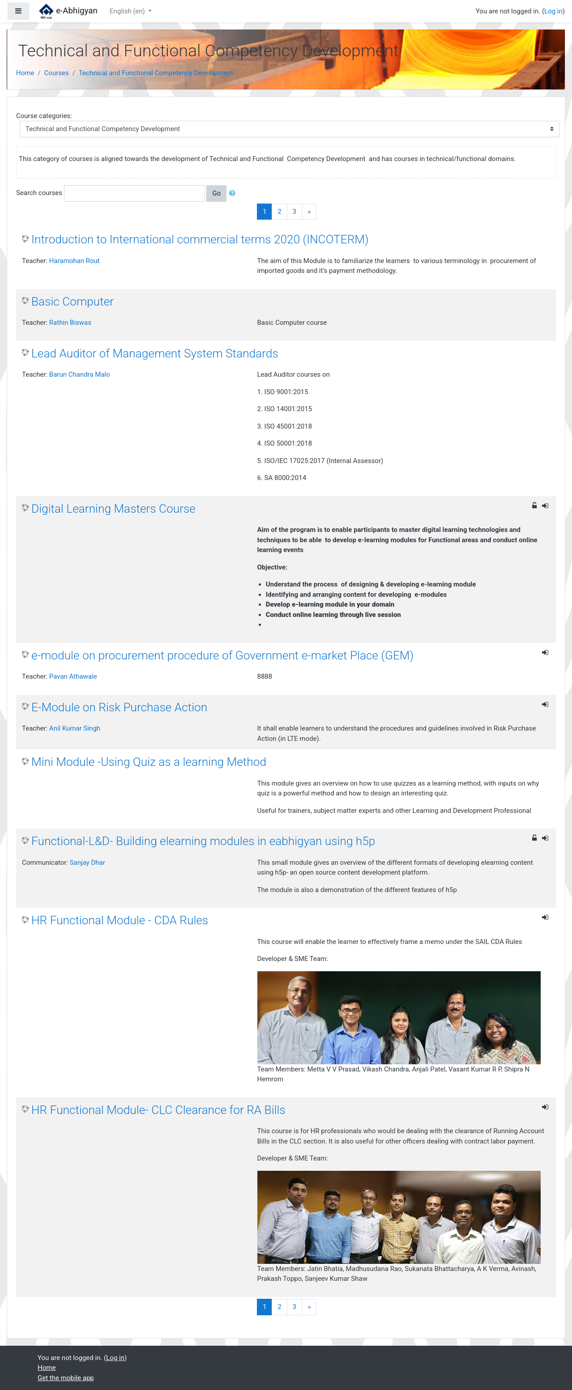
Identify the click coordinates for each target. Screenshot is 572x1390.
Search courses (39, 193)
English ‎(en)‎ (128, 11)
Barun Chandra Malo (79, 374)
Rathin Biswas (70, 323)
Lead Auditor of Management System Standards (154, 353)
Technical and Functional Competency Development (156, 73)
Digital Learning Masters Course (113, 508)
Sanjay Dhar (87, 863)
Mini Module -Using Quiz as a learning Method (148, 762)
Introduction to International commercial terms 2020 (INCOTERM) (200, 239)
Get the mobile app (66, 1378)
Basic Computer (72, 301)
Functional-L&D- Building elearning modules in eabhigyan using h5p (203, 841)
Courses (56, 73)
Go (216, 193)
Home (25, 73)
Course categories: (44, 116)
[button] (234, 193)
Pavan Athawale (73, 676)
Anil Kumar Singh (74, 728)
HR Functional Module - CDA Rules (119, 920)
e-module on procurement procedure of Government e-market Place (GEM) (222, 655)
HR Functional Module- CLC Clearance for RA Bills (158, 1110)
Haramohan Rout (74, 261)
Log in (553, 11)
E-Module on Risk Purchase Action (119, 707)
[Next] (309, 212)
